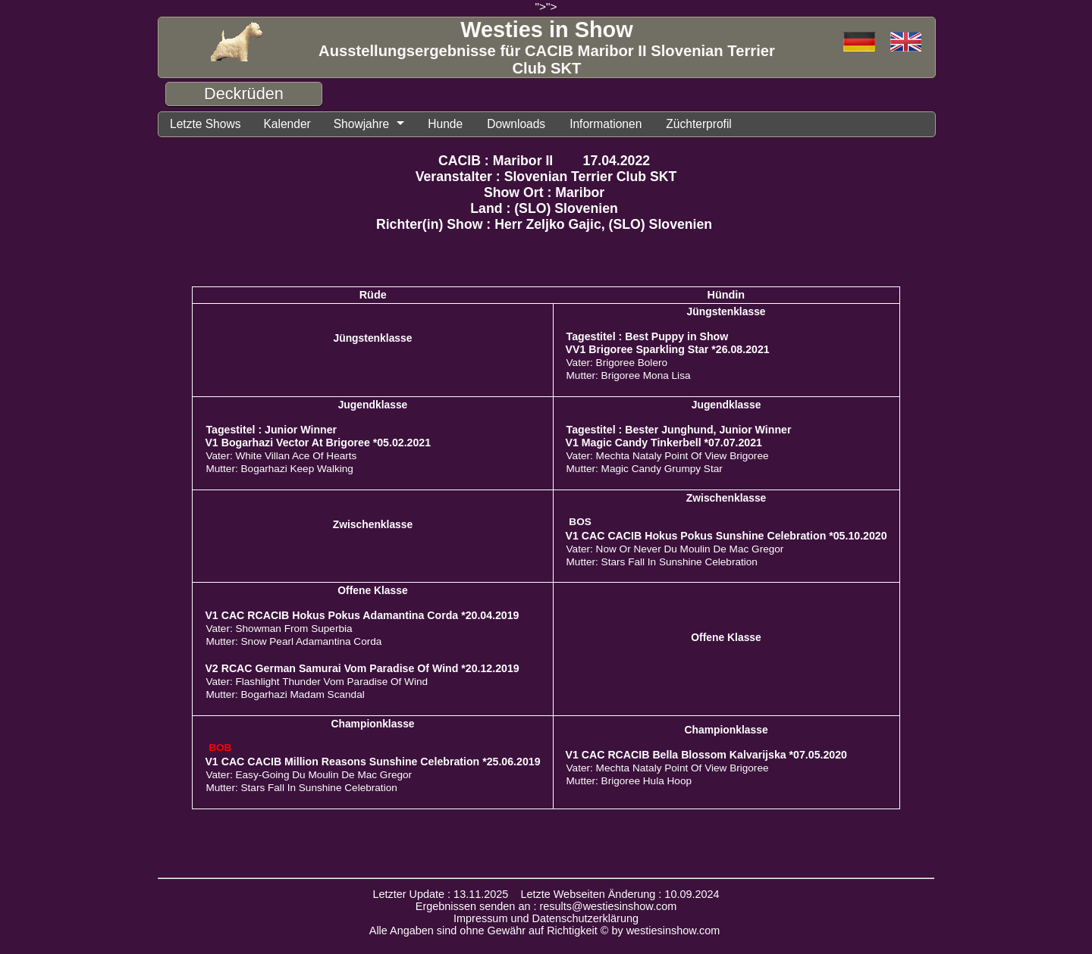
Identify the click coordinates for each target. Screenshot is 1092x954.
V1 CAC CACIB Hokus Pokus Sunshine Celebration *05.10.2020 (726, 536)
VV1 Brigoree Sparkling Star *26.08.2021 (668, 349)
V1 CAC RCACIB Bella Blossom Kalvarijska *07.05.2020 (706, 755)
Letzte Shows (205, 123)
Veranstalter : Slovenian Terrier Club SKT (546, 176)
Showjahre (362, 123)
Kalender (286, 123)
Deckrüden (244, 93)
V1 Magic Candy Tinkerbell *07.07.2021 (664, 442)
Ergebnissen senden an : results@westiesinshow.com (546, 906)
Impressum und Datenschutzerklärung (546, 918)
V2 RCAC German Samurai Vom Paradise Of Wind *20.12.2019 (362, 668)
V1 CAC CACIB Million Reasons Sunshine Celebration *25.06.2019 (372, 761)
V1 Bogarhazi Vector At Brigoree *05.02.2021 (318, 442)
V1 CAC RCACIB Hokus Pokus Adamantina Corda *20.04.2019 (362, 615)
